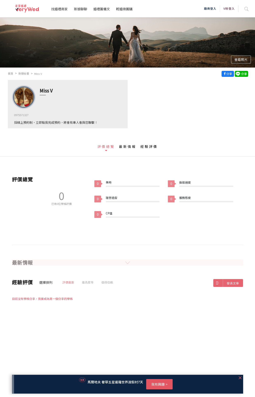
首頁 (10, 73)
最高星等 (88, 282)
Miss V (38, 74)
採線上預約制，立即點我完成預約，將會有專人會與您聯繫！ (56, 122)
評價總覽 (106, 146)
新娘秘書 (23, 73)
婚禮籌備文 (101, 8)
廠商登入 (210, 8)
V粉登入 (229, 8)
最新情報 (127, 146)
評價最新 (68, 282)
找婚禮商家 (59, 8)
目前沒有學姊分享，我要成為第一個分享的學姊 (42, 299)
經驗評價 (149, 146)
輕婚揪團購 (124, 8)
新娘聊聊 (80, 8)
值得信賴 (107, 282)
